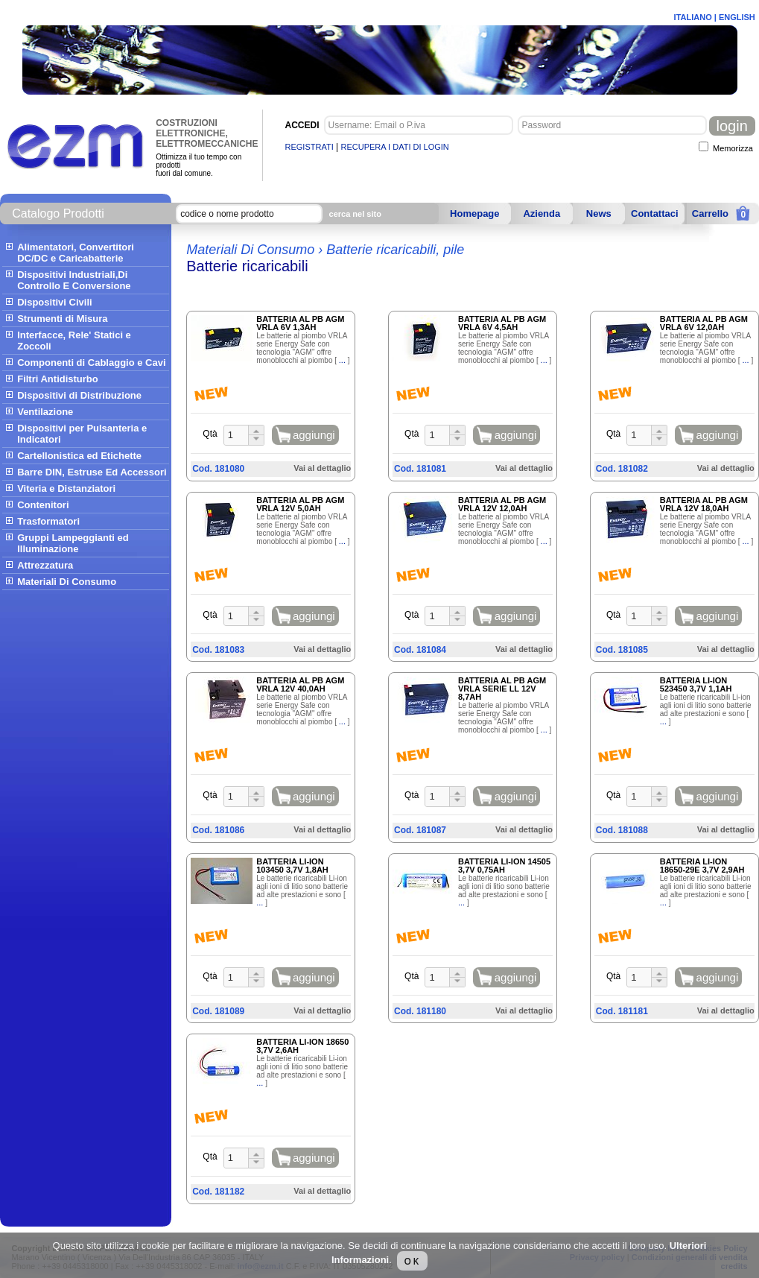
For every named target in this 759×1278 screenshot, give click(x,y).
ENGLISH (737, 17)
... (342, 359)
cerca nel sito (355, 213)
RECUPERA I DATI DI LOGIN (395, 146)
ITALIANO (693, 17)
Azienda (541, 213)
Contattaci (655, 213)
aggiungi (314, 434)
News (599, 213)
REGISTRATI (309, 146)
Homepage (474, 213)
